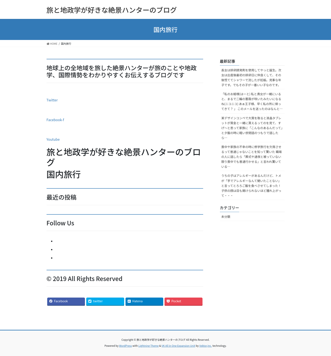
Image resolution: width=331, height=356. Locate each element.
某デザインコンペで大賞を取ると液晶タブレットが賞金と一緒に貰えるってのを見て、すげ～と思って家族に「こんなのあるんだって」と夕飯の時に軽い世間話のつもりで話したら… (252, 128)
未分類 (225, 216)
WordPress (125, 345)
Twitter (52, 99)
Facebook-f (55, 119)
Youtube (53, 139)
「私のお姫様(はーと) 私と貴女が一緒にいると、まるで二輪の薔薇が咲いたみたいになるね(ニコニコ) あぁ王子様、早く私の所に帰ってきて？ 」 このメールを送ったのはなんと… (252, 101)
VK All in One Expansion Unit (178, 345)
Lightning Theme (148, 345)
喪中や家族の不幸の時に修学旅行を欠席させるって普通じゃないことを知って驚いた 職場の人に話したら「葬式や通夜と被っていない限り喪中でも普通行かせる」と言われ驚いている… (251, 157)
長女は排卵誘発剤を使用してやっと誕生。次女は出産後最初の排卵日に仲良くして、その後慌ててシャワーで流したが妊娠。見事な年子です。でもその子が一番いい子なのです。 (251, 77)
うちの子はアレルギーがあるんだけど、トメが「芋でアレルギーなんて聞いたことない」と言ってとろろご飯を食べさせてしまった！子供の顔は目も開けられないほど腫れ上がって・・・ (251, 185)
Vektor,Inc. (205, 345)
